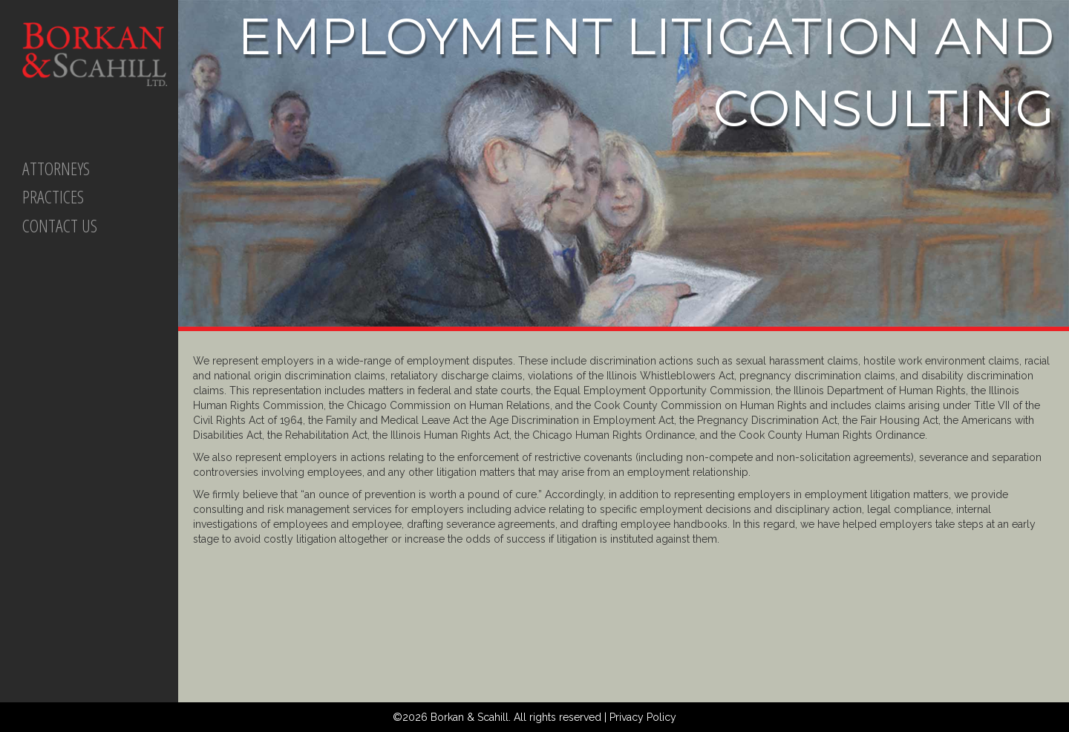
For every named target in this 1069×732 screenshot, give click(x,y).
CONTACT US (59, 225)
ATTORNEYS (56, 168)
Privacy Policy (642, 717)
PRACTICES (53, 196)
